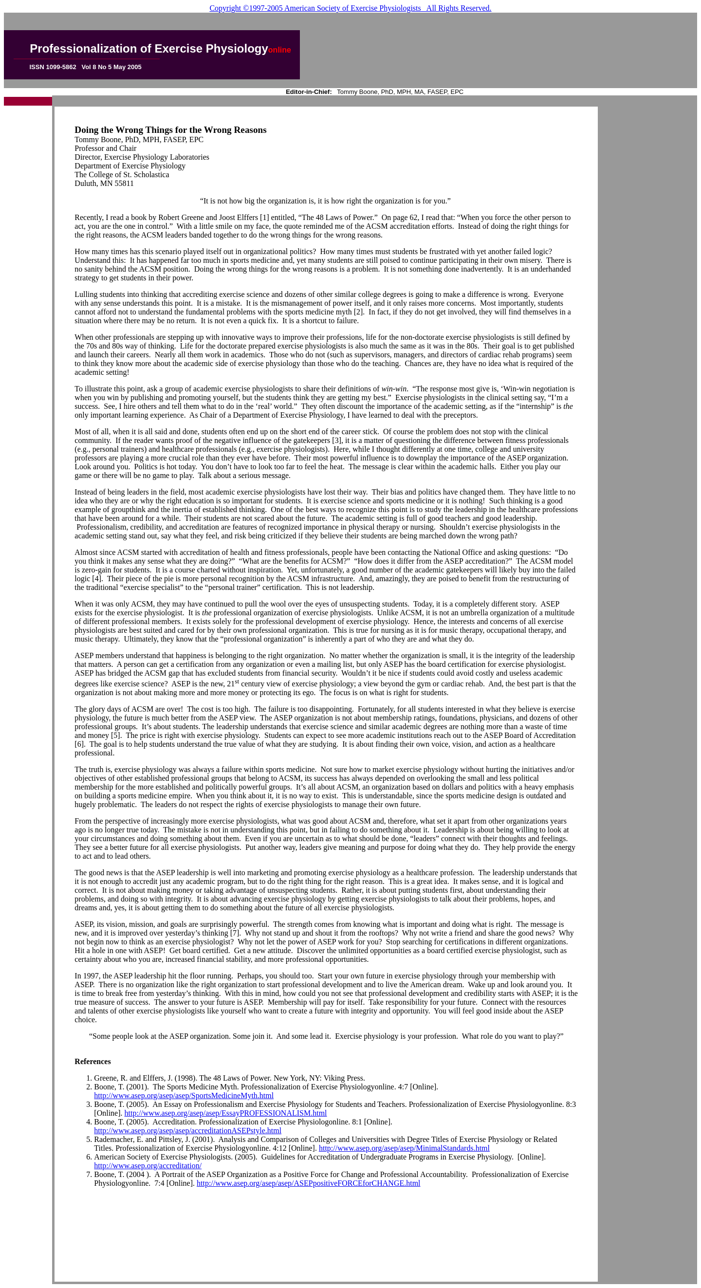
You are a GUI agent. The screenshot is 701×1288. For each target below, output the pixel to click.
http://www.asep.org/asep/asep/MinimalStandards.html (404, 1148)
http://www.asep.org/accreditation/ (148, 1165)
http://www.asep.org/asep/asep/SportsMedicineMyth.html (184, 1095)
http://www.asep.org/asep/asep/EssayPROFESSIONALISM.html (226, 1113)
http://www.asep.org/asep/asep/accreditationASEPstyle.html (187, 1130)
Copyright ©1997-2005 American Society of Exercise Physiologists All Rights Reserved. (350, 8)
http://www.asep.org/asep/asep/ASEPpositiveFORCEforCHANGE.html (309, 1183)
